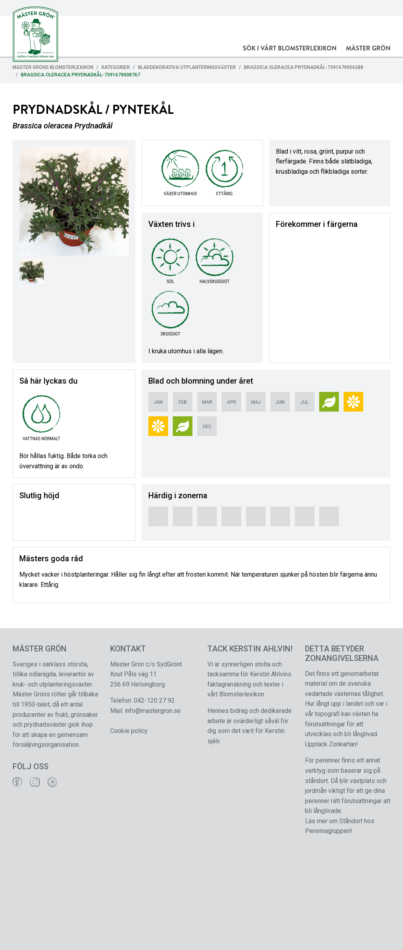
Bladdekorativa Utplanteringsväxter (187, 67)
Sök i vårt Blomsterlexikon (289, 48)
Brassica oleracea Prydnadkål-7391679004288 (303, 67)
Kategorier (116, 67)
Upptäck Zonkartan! (331, 744)
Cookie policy (129, 731)
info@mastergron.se (153, 710)
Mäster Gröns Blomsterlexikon (53, 67)
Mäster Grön (368, 48)
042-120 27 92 (154, 700)
